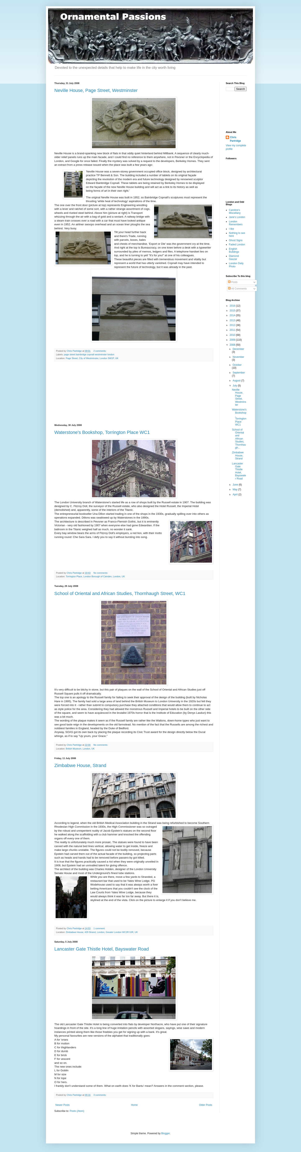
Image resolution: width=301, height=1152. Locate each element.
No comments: (101, 573)
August (237, 380)
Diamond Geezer (234, 257)
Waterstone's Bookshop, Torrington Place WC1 (102, 432)
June (236, 484)
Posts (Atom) (77, 1111)
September (239, 372)
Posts (232, 282)
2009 (233, 339)
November (238, 357)
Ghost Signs (235, 240)
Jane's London (237, 217)
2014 (233, 315)
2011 (233, 330)
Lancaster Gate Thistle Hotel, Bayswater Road (101, 949)
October (237, 364)
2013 (233, 320)
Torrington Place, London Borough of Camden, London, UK (95, 576)
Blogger (165, 1133)
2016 (233, 305)
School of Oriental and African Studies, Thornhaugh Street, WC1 (119, 593)
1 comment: (99, 928)
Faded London (237, 244)
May (235, 489)
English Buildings (234, 250)
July (235, 385)
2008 (233, 344)
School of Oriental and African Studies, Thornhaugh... (239, 438)
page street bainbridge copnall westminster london (89, 354)
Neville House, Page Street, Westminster (96, 90)
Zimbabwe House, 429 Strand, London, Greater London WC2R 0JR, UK (102, 932)
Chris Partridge (235, 139)
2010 (233, 335)
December (238, 349)
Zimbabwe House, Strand (80, 765)
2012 (233, 325)
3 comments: (100, 1095)
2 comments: (100, 351)
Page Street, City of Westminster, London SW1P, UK (92, 358)
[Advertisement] (133, 393)
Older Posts (205, 1105)
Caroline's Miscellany (235, 211)
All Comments (237, 288)
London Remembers (235, 223)
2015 (233, 310)
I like (231, 228)
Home (134, 1105)
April (235, 494)
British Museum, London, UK (80, 748)
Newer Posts (62, 1105)
